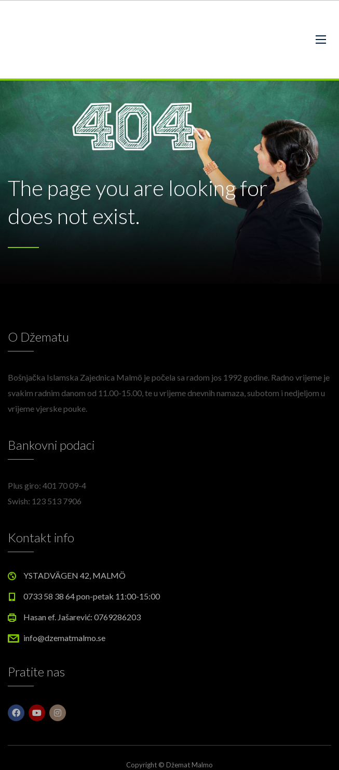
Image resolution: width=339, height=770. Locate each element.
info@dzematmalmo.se (64, 638)
